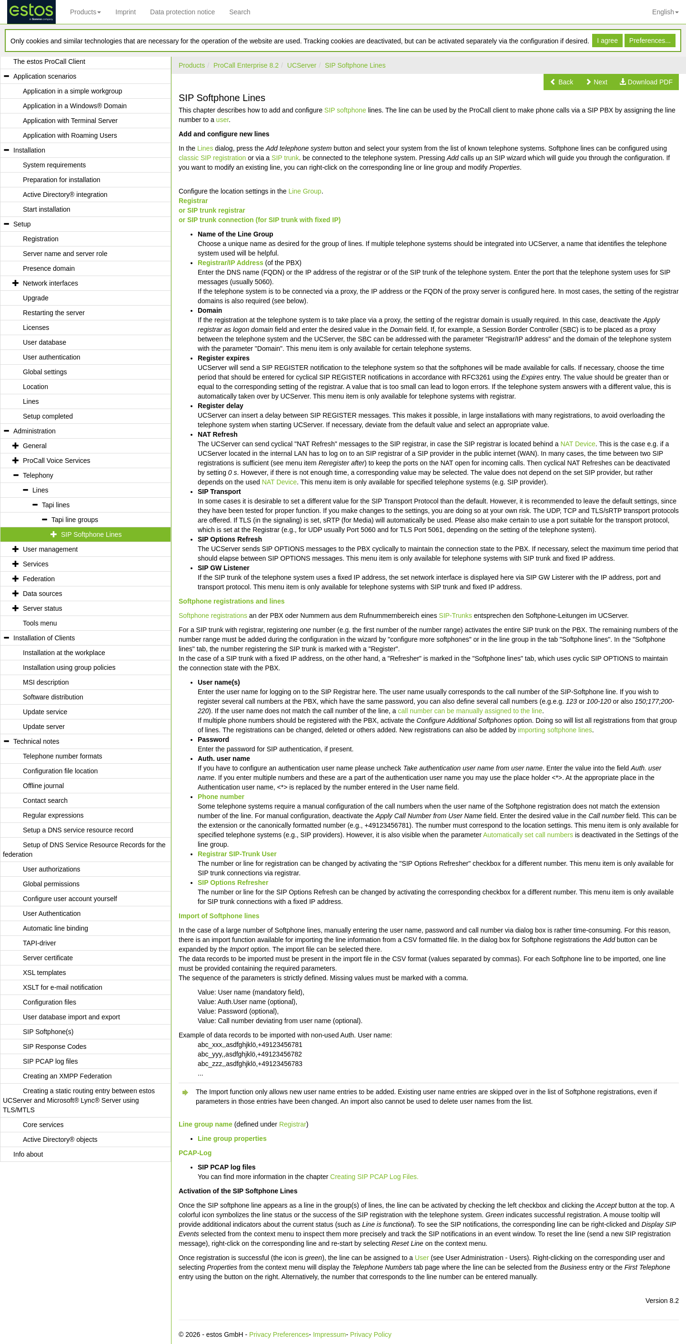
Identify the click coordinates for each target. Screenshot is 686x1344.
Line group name (205, 1124)
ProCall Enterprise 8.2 (246, 65)
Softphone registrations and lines (231, 601)
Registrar (193, 201)
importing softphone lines (555, 730)
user (222, 119)
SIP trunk (285, 158)
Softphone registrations (213, 615)
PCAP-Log (195, 1153)
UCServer (301, 65)
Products (85, 12)
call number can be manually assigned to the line (470, 711)
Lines (205, 148)
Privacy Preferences (279, 1334)
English (665, 12)
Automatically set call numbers (528, 835)
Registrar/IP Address (230, 263)
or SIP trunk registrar (212, 210)
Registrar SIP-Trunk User (237, 854)
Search (239, 12)
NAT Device (577, 444)
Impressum (329, 1334)
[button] (561, 82)
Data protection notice (182, 12)
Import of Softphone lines (219, 916)
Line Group (304, 191)
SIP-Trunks (455, 615)
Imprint (125, 12)
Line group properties (232, 1138)
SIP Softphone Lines (355, 65)
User (422, 1258)
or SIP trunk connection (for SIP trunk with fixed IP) (260, 220)
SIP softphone (345, 110)
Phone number (221, 796)
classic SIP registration (212, 158)
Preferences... (650, 40)
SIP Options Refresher (233, 882)
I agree (607, 40)
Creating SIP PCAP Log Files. (374, 1176)
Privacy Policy (371, 1334)
